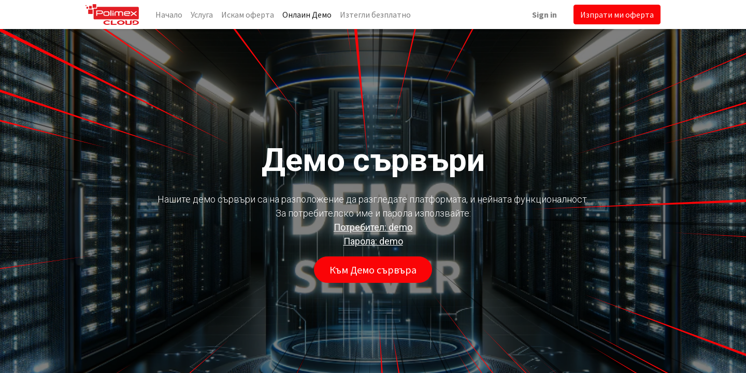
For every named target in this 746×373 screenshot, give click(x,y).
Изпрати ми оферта (617, 14)
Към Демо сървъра (373, 269)
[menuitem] (169, 14)
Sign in (544, 14)
